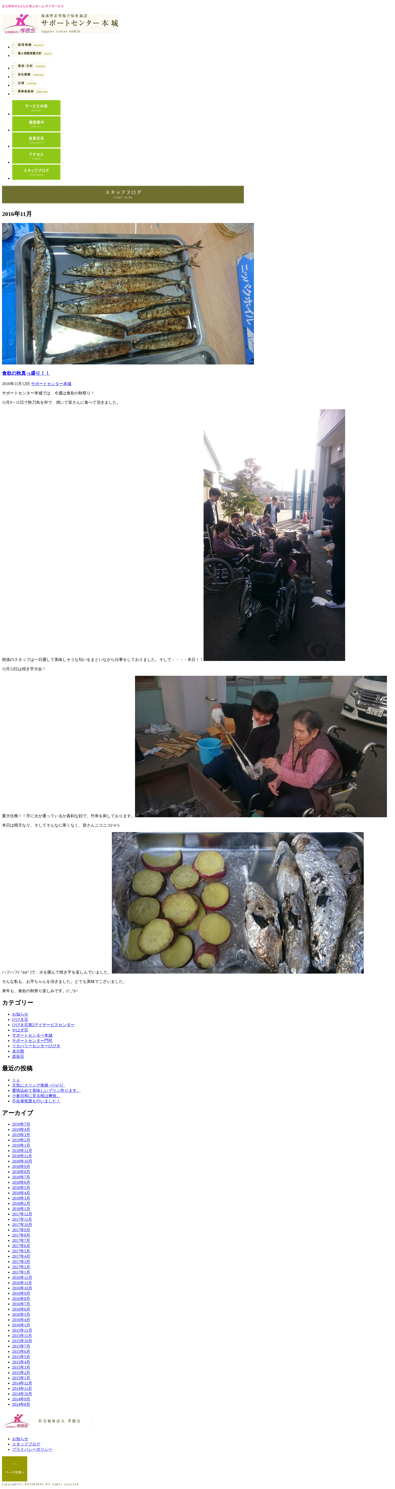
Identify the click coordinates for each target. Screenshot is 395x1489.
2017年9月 (21, 1230)
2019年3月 (21, 1135)
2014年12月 (22, 1383)
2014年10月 (22, 1394)
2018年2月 (21, 1203)
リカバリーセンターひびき (36, 1046)
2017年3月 (21, 1261)
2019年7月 (21, 1124)
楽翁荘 (18, 1056)
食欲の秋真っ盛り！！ (26, 373)
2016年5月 (21, 1314)
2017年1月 (21, 1272)
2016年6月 (21, 1309)
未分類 (18, 1051)
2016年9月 (21, 1293)
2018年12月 (22, 1150)
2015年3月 (21, 1367)
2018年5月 (21, 1187)
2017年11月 (22, 1219)
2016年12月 (22, 1277)
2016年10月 (22, 1288)
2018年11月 (22, 1156)
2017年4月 (21, 1256)
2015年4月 (21, 1362)
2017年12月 (22, 1214)
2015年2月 (21, 1372)
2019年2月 (21, 1140)
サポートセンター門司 (32, 1040)
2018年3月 (21, 1198)
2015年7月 (21, 1346)
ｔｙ (16, 1080)
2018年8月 (21, 1172)
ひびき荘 (20, 1019)
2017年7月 (21, 1240)
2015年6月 (21, 1351)
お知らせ (20, 1014)
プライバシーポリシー (32, 1449)
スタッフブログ (26, 1444)
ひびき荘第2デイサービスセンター (43, 1025)
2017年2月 (21, 1267)
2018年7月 (21, 1177)
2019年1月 (21, 1145)
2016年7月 (21, 1304)
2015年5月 (21, 1357)
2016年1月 (21, 1325)
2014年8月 (21, 1404)
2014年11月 (22, 1388)
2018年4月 (21, 1193)
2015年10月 (22, 1341)
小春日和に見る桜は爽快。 (36, 1096)
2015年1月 (21, 1378)
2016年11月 (22, 1283)
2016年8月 (21, 1298)
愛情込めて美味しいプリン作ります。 (46, 1090)
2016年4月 (21, 1320)
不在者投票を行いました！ (36, 1101)
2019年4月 (21, 1129)
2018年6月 (21, 1182)
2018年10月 (22, 1161)
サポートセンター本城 (51, 384)
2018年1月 (21, 1209)
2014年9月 (21, 1399)
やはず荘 (20, 1030)
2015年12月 (22, 1330)
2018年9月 (21, 1166)
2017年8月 (21, 1235)
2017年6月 (21, 1246)
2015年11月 (22, 1335)
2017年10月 (22, 1224)
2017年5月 (21, 1251)
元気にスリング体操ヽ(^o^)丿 (38, 1085)
